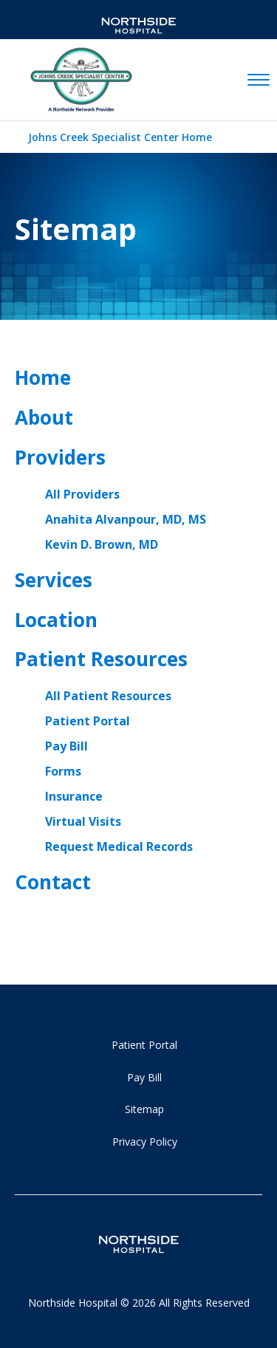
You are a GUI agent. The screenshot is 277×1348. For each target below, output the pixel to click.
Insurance (74, 796)
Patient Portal (87, 721)
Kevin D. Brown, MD (101, 544)
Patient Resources (101, 659)
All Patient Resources (108, 696)
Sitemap (144, 1109)
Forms (63, 771)
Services (53, 580)
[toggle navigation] (258, 80)
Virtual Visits (83, 821)
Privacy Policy (144, 1142)
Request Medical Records (119, 846)
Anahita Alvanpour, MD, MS (125, 519)
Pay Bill (66, 746)
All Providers (82, 494)
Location (56, 619)
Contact (53, 882)
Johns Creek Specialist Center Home (120, 137)
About (44, 417)
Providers (60, 457)
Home (43, 377)
